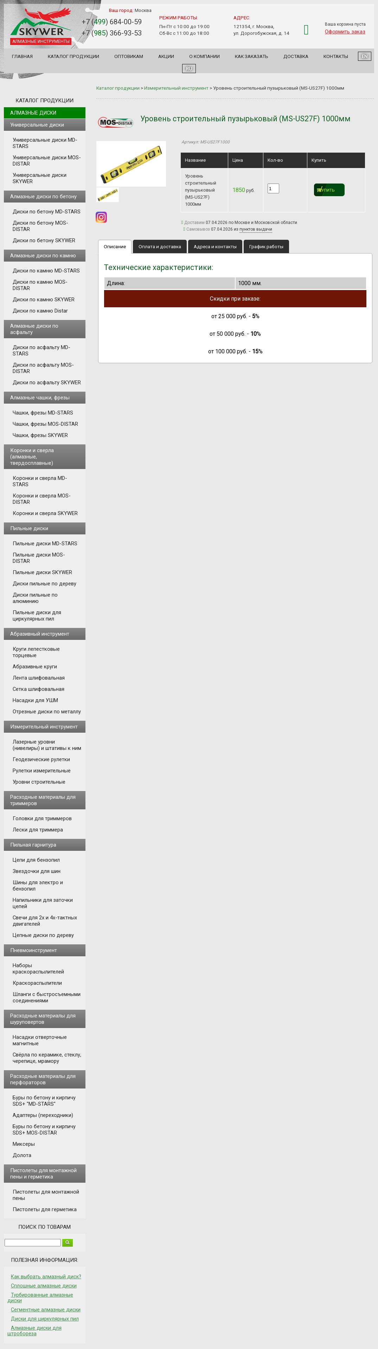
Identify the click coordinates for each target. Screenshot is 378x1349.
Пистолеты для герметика (45, 1209)
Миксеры (24, 1144)
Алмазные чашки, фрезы (40, 397)
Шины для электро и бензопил (38, 885)
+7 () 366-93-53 (112, 33)
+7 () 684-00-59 (112, 22)
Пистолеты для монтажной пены (46, 1195)
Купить (327, 190)
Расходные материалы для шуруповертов (43, 1019)
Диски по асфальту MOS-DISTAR (43, 368)
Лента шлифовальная (39, 678)
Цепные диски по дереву (43, 935)
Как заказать (251, 56)
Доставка (295, 56)
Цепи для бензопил (36, 860)
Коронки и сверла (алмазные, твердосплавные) (32, 456)
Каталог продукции (73, 56)
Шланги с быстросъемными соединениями (47, 997)
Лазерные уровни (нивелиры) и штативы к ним (47, 745)
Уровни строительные (39, 782)
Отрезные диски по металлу (47, 711)
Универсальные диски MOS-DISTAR (47, 160)
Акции (166, 56)
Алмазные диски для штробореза (34, 1330)
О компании (204, 56)
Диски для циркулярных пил (45, 1319)
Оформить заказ (345, 31)
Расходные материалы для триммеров (43, 800)
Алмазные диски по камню (43, 255)
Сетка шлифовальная (38, 689)
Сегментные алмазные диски (46, 1309)
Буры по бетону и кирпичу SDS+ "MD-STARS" (44, 1100)
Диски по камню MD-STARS (46, 271)
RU (189, 68)
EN (364, 56)
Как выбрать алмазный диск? (46, 1276)
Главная (22, 56)
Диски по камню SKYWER (44, 299)
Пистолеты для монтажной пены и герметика (43, 1173)
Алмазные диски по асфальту (34, 329)
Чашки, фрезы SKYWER (40, 435)
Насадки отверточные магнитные (40, 1040)
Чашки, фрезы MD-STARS (43, 413)
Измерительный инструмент (44, 727)
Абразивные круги (35, 666)
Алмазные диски (33, 113)
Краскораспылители (37, 983)
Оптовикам (128, 56)
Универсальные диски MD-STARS (45, 143)
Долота (22, 1155)
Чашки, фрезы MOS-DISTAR (45, 424)
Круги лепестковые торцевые (36, 652)
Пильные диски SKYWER (42, 572)
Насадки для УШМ (35, 700)
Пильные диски (29, 528)
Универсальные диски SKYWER (39, 178)
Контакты (335, 56)
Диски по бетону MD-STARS (47, 211)
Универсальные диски (37, 125)
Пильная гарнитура (33, 845)
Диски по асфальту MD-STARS (41, 350)
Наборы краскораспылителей (38, 968)
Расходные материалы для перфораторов (43, 1079)
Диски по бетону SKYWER (44, 240)
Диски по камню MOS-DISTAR (40, 285)
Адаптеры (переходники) (43, 1115)
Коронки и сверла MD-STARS (40, 481)
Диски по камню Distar (40, 311)
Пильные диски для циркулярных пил (37, 615)
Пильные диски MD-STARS (45, 543)
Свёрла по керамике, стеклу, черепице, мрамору (47, 1058)
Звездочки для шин (36, 871)
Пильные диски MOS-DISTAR (39, 558)
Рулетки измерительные (42, 770)
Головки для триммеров (42, 818)
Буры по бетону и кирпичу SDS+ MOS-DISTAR (44, 1129)
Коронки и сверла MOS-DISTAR (42, 499)
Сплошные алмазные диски (44, 1286)
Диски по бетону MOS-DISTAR (40, 226)
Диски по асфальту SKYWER (47, 382)
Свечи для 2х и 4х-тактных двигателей (45, 920)
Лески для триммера (38, 830)
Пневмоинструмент (33, 950)
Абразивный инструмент (39, 634)
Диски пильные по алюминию (35, 598)
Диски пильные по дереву (44, 583)
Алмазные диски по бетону (43, 196)
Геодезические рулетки (41, 759)
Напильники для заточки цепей (43, 903)
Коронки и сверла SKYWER (45, 513)
